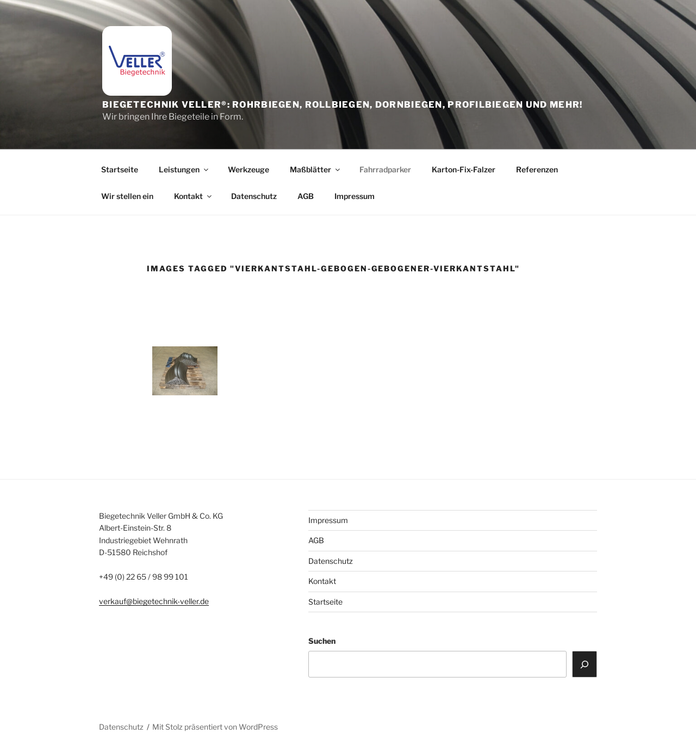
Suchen (321, 640)
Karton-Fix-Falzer (463, 169)
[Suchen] (584, 664)
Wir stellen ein (127, 196)
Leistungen (184, 169)
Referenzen (537, 169)
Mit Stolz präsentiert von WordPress (215, 726)
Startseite (119, 169)
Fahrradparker (385, 169)
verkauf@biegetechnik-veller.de (154, 601)
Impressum (354, 196)
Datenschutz (254, 196)
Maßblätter (315, 169)
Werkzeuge (248, 169)
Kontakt (193, 196)
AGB (305, 196)
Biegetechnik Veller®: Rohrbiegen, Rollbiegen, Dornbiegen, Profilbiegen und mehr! (342, 105)
